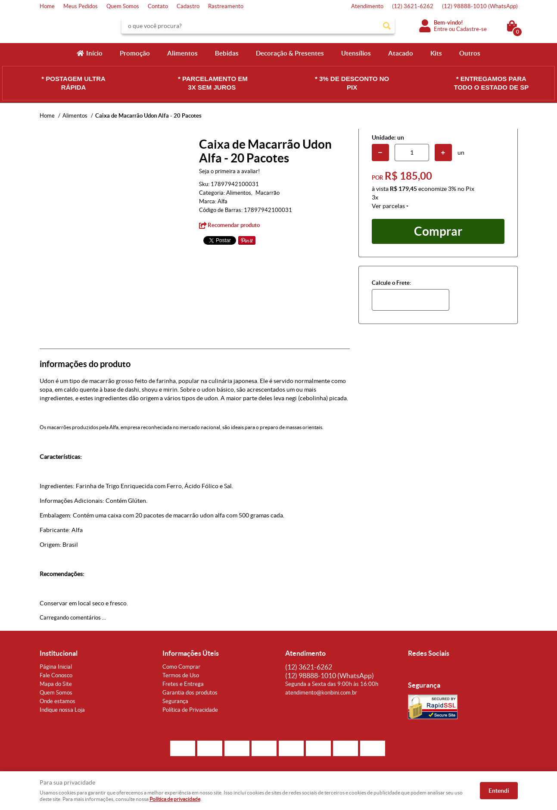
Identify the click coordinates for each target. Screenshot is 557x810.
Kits (436, 53)
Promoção (135, 53)
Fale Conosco (56, 675)
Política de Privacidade (190, 710)
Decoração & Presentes (290, 53)
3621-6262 (412, 6)
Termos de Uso (180, 675)
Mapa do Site (56, 684)
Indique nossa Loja (62, 710)
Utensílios (356, 53)
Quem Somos (122, 6)
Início (94, 53)
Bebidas (227, 53)
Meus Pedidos (80, 6)
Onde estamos (57, 701)
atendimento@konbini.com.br (321, 692)
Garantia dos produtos (190, 692)
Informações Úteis (190, 653)
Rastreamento (225, 6)
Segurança (175, 701)
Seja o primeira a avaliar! (229, 171)
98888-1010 (480, 6)
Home (47, 6)
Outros (469, 53)
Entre (441, 29)
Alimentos (182, 53)
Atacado (400, 53)
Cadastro (188, 6)
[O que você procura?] (387, 26)
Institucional (59, 653)
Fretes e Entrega (183, 684)
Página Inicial (56, 667)
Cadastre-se (471, 29)
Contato (158, 6)
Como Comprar (181, 667)
